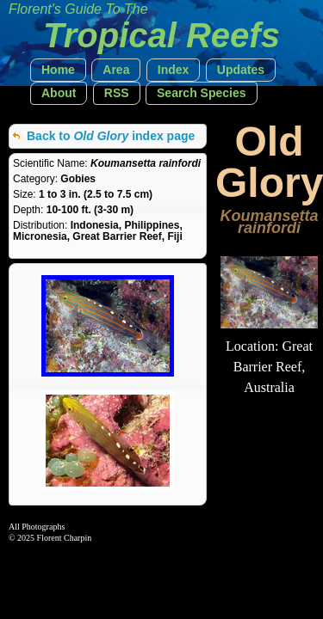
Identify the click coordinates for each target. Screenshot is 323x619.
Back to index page (111, 136)
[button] (58, 70)
